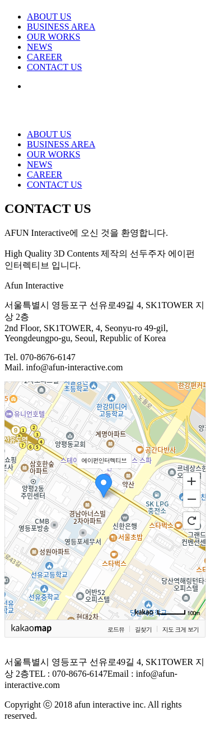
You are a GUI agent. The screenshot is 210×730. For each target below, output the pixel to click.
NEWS (39, 47)
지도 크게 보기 (180, 629)
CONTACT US (54, 67)
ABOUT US (49, 16)
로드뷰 (116, 629)
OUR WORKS (53, 36)
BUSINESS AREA (61, 26)
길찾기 (143, 629)
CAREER (44, 57)
